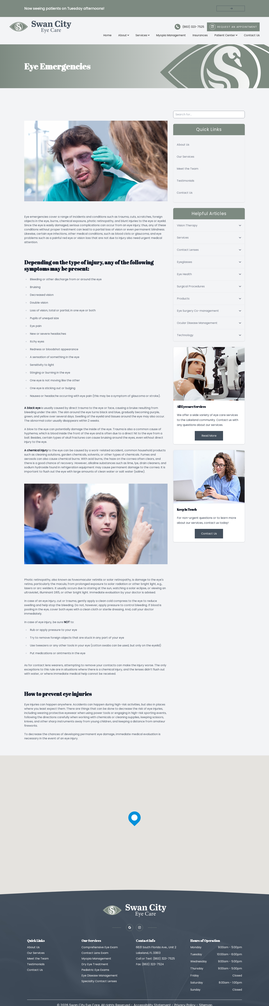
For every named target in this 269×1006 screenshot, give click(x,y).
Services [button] (142, 36)
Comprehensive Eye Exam (99, 949)
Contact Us (251, 36)
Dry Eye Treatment (94, 966)
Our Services (185, 158)
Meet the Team (187, 170)
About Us (183, 146)
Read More (209, 437)
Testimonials (185, 182)
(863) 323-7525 (192, 27)
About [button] (123, 36)
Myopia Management (170, 36)
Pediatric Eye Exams (95, 971)
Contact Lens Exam (94, 954)
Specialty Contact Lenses (99, 983)
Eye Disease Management (99, 977)
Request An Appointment (236, 27)
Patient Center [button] (225, 36)
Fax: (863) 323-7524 (150, 966)
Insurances (199, 36)
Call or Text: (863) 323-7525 (155, 960)
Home (107, 36)
